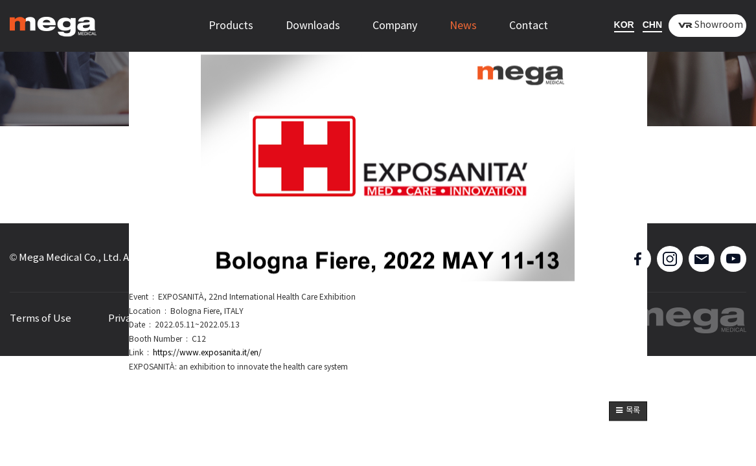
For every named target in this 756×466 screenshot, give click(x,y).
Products (231, 26)
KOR (624, 24)
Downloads (313, 26)
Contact (528, 26)
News (463, 26)
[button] (628, 411)
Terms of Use (40, 319)
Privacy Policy (139, 319)
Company (394, 26)
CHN (652, 24)
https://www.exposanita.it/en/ (207, 354)
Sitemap (227, 319)
